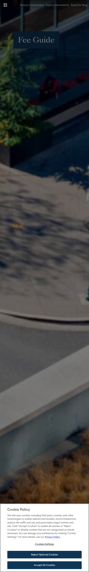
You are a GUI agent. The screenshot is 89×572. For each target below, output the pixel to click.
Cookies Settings (44, 544)
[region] (44, 538)
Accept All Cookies (44, 565)
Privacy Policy (52, 536)
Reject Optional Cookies (44, 554)
